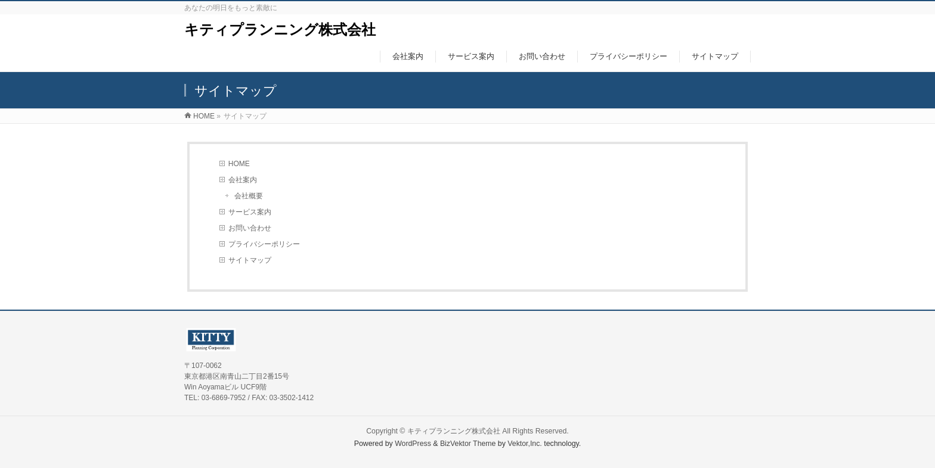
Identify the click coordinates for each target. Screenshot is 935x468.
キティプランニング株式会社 (280, 29)
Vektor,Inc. (524, 443)
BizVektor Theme (468, 443)
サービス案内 (249, 212)
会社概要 (248, 196)
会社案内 (242, 180)
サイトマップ (249, 260)
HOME (239, 164)
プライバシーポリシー (264, 244)
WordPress (413, 443)
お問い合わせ (249, 228)
